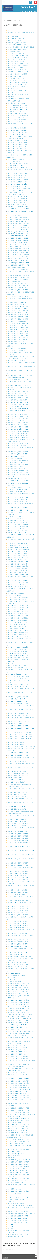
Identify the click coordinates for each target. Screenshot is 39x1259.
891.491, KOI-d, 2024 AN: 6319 (17, 385)
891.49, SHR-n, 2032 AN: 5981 (16, 182)
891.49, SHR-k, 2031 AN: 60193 (17, 180)
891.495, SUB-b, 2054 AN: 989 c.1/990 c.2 (20, 956)
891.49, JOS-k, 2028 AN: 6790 (16, 120)
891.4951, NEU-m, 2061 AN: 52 (17, 1056)
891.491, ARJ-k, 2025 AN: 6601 (16, 284)
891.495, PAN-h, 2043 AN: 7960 (17, 832)
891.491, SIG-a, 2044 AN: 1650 (16, 456)
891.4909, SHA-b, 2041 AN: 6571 (17, 279)
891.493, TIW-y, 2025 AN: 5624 (16, 620)
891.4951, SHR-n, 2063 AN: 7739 (17, 1098)
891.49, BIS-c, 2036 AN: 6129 (16, 111)
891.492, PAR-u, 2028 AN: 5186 (17, 527)
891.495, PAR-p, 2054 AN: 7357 (17, 863)
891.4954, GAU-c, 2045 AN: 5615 (17, 1166)
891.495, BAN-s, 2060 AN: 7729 (17, 684)
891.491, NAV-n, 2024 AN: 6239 (17, 396)
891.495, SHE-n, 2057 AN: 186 (16, 934)
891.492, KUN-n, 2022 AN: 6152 (17, 510)
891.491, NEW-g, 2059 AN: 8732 (17, 402)
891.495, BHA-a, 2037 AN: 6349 (17, 686)
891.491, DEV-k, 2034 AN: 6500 (17, 323)
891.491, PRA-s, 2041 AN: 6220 (17, 423)
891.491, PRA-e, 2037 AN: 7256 (17, 419)
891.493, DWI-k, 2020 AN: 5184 (17, 566)
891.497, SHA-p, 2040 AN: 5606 (17, 1220)
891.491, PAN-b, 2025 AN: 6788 (17, 406)
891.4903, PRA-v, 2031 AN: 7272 (17, 244)
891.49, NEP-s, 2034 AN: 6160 (16, 132)
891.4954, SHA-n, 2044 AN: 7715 (17, 1179)
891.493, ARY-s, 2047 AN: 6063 (17, 551)
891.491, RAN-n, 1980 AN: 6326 (17, 429)
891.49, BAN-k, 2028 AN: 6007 (16, 105)
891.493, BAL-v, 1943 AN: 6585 (17, 556)
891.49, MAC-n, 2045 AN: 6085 (16, 128)
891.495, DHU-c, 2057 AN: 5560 (17, 774)
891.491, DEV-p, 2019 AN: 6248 (17, 336)
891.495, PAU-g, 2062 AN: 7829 (17, 871)
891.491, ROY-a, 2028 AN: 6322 (17, 435)
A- (3, 1257)
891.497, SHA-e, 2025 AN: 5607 (17, 1218)
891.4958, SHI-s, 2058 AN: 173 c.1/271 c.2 (20, 1214)
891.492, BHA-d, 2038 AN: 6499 (17, 500)
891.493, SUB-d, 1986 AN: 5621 (17, 612)
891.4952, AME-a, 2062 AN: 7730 (17, 1108)
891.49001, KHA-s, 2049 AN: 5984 (18, 209)
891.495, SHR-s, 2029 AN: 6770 (17, 944)
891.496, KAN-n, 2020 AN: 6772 (17, 1216)
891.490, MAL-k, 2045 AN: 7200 (17, 207)
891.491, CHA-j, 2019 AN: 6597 (17, 313)
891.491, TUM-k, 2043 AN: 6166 (17, 470)
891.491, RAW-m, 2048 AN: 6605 (17, 431)
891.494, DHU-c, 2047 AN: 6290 (17, 632)
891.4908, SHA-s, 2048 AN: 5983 (17, 259)
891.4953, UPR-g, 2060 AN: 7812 (17, 1149)
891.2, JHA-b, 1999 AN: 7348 (16, 43)
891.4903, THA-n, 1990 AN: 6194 (17, 250)
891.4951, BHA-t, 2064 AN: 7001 (17, 994)
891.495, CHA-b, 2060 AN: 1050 (17, 755)
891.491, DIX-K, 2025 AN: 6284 (16, 350)
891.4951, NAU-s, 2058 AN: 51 (16, 1048)
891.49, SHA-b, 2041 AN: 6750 (16, 176)
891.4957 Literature (13, 1193)
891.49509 (10, 979)
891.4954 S (10, 1158)
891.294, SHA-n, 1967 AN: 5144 (17, 76)
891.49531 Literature (13, 1152)
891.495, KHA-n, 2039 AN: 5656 (17, 819)
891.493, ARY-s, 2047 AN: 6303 (17, 554)
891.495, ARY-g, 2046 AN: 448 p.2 (17, 676)
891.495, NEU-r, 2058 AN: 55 (16, 826)
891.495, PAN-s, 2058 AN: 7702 (17, 834)
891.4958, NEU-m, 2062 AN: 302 (17, 1212)
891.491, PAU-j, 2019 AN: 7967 (16, 414)
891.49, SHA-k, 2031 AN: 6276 (16, 178)
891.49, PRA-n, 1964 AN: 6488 (16, 145)
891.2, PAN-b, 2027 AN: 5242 (16, 49)
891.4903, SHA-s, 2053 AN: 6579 (17, 246)
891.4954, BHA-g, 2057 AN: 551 (17, 1164)
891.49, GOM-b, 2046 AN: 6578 (17, 115)
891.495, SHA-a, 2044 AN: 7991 (17, 907)
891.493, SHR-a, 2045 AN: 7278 (17, 608)
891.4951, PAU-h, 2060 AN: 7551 (17, 1079)
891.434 (9, 93)
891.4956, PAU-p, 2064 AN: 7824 (17, 1191)
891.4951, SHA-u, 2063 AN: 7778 (17, 1095)
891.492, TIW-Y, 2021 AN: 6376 (17, 545)
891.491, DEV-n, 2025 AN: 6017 (17, 331)
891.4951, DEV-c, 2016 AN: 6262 (17, 1010)
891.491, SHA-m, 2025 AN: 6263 (17, 446)
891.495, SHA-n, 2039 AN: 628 (16, 921)
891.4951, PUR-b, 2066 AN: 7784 (17, 1083)
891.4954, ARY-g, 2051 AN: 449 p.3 (18, 1160)
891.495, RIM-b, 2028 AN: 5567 (17, 894)
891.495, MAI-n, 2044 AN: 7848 (17, 823)
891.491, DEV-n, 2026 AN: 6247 (17, 333)
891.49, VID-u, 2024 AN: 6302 (16, 205)
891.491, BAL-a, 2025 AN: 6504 (17, 290)
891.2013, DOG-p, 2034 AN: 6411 (17, 55)
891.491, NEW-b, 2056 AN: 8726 (17, 400)
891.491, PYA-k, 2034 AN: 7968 (17, 425)
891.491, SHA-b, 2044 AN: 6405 (17, 443)
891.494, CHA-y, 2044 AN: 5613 (17, 630)
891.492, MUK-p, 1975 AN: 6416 (17, 522)
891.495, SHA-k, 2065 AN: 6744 (17, 915)
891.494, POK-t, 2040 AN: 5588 (17, 647)
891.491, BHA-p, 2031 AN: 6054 (17, 306)
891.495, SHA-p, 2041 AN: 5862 (17, 925)
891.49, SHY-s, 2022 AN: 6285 (16, 184)
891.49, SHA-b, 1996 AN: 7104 (16, 174)
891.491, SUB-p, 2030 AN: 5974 (17, 458)
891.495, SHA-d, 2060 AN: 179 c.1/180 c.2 (20, 913)
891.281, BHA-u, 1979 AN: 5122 (17, 61)
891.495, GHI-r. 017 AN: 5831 (16, 794)
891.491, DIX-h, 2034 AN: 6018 (16, 348)
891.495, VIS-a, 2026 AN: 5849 (16, 967)
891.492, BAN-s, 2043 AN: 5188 (17, 497)
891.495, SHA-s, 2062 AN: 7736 (17, 927)
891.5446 (10, 1224)
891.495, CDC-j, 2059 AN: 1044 (17, 715)
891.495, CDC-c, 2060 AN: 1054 (17, 701)
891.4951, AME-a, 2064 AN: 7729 (17, 983)
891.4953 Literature (13, 1122)
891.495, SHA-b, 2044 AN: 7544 (17, 911)
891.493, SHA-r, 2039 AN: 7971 (17, 599)
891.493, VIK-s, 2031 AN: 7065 (16, 622)
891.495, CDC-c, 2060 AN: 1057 (17, 703)
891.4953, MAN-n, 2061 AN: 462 (17, 1133)
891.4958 (10, 1195)
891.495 (9, 664)
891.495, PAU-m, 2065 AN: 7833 (17, 873)
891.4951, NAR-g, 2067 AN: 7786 (17, 1046)
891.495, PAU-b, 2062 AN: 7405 (17, 865)
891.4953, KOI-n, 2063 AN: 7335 (17, 1131)
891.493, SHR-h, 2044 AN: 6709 (17, 610)
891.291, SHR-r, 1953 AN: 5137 (17, 66)
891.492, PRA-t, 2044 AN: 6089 (16, 531)
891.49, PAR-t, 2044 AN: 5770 (16, 140)
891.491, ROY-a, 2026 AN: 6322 (17, 433)
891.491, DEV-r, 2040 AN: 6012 (17, 338)
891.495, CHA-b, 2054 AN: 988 (16, 742)
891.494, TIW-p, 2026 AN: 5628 (17, 657)
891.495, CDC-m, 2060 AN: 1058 (17, 722)
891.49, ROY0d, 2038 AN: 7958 (17, 163)
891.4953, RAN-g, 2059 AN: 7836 (17, 1141)
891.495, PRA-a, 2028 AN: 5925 (17, 880)
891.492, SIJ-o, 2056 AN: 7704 (16, 543)
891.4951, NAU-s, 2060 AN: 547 (17, 1050)
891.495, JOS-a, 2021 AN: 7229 (16, 807)
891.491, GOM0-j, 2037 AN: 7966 (17, 379)
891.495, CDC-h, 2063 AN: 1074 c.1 (18, 713)
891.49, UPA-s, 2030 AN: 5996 (16, 201)
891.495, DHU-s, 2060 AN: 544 (16, 778)
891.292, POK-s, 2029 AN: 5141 (17, 72)
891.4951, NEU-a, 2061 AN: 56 (16, 1052)
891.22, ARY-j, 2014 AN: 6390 (16, 59)
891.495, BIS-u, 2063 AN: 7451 (16, 699)
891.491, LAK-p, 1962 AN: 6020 (17, 392)
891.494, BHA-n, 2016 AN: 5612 (17, 628)
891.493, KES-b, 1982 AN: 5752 (17, 568)
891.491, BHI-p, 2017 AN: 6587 (17, 309)
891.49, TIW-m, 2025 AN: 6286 (16, 196)
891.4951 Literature (13, 981)
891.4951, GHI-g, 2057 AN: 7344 (17, 1025)
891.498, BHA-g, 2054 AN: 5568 (17, 1222)
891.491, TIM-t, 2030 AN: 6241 (16, 462)
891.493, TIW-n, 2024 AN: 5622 (17, 618)
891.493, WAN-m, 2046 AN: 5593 (17, 624)
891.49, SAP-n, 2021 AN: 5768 (16, 165)
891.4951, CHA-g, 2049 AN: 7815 (17, 1000)
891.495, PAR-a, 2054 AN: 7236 (17, 840)
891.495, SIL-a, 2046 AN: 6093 (16, 946)
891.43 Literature (12, 88)
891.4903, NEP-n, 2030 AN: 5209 (17, 238)
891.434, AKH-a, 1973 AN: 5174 (17, 95)
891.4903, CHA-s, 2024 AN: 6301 (17, 225)
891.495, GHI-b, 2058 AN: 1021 (17, 792)
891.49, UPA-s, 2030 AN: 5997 (16, 203)
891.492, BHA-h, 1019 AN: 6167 (17, 502)
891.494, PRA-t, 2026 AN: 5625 (16, 649)
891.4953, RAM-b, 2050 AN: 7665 (17, 1139)
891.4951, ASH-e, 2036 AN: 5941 (17, 987)
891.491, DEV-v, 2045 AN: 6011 (17, 340)
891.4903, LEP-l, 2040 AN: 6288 (17, 236)
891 (8, 30)
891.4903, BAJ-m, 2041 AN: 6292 (17, 217)
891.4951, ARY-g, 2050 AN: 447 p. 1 (18, 985)
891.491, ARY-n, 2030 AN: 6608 (17, 286)
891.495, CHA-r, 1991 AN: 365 (16, 761)
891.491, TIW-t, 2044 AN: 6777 (16, 468)
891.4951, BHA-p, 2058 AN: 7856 (17, 992)
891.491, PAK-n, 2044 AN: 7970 (17, 404)
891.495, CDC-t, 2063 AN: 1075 (17, 726)
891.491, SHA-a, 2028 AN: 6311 (17, 437)
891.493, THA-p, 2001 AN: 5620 (17, 614)
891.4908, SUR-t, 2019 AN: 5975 (17, 261)
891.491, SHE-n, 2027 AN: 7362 (17, 452)
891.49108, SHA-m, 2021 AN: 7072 (18, 487)
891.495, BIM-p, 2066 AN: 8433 (17, 697)
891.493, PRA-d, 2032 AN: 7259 (17, 585)
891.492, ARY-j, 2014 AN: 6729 (16, 491)
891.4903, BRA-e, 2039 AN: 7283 (17, 223)
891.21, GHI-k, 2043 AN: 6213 (16, 57)
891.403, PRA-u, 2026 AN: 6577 (17, 82)
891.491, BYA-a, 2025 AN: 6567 (17, 311)
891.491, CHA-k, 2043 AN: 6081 (17, 315)
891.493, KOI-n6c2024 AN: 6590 (17, 570)
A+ (7, 1257)
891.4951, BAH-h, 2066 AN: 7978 (17, 990)
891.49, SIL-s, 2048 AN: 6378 (16, 186)
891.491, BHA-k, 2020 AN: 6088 (17, 302)
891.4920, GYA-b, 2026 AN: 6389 (17, 549)
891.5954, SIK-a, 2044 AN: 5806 (17, 1235)
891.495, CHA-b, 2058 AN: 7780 (17, 753)
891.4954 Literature (13, 1156)
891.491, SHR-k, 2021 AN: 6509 (17, 454)
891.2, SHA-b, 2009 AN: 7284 (16, 51)
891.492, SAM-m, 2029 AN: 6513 (17, 533)
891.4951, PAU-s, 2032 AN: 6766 (17, 1081)
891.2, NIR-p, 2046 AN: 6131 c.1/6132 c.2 (20, 47)
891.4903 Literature (13, 215)
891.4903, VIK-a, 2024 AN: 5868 (17, 252)
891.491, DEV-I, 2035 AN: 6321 (16, 321)
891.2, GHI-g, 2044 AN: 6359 (16, 41)
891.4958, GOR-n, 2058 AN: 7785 (17, 1197)
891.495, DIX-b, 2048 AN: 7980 (16, 782)
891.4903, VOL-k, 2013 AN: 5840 (17, 255)
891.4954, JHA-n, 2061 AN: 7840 (17, 1170)
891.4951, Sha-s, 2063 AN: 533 (16, 1093)
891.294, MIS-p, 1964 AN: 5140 (17, 74)
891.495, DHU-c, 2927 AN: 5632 (17, 776)
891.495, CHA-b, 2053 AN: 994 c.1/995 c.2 (20, 734)
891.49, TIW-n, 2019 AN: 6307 (16, 198)
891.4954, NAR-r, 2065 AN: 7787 (17, 1172)
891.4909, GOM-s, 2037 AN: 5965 (17, 269)
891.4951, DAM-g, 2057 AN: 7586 (17, 1008)
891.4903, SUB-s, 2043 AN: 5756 (17, 248)
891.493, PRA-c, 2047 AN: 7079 (17, 583)
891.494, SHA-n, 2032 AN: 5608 (17, 653)
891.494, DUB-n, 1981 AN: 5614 (17, 635)
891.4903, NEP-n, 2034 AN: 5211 (17, 240)
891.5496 (10, 1228)
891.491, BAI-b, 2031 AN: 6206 (16, 288)
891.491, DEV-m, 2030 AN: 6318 (17, 329)
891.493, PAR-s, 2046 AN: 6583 (17, 581)
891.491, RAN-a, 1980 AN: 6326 (17, 427)
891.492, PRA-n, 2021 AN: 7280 (17, 529)
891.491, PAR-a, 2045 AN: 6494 (17, 408)
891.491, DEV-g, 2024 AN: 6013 (17, 319)
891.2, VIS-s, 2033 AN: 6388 (15, 53)
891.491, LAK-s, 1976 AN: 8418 (17, 394)
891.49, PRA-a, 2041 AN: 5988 (16, 142)
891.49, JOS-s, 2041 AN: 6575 (16, 122)
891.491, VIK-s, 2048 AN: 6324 (16, 479)
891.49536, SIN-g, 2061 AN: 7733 (17, 1154)
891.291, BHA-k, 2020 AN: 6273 (17, 64)
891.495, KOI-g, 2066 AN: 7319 (16, 821)
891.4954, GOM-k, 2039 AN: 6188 (17, 1168)
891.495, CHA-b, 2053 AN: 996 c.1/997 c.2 (20, 736)
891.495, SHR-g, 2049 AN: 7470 (17, 940)
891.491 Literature (13, 282)
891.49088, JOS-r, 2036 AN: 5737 (17, 263)
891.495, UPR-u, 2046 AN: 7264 (17, 965)
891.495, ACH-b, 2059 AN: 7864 (17, 668)
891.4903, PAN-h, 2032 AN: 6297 (17, 242)
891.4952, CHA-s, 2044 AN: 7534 (17, 1112)
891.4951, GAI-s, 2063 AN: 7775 (17, 1023)
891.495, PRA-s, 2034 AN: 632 (16, 890)
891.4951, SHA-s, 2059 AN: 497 (17, 1091)
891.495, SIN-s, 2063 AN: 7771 (16, 954)
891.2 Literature (12, 37)
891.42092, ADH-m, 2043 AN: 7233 (18, 86)
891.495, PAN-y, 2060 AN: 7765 (17, 836)
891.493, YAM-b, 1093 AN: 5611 (17, 626)
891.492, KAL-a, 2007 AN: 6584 (17, 508)
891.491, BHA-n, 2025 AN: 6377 (17, 304)
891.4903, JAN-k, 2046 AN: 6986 (17, 232)
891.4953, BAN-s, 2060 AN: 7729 (17, 1125)
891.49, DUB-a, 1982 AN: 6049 (16, 113)
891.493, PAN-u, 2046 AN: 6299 (17, 574)
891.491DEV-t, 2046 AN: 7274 (16, 489)
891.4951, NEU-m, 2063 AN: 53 (17, 1058)
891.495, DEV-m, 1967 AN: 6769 (17, 772)
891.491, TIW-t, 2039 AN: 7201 (16, 466)
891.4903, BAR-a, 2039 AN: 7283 (17, 219)
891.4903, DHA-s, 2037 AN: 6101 (17, 228)
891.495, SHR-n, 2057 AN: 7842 (17, 942)
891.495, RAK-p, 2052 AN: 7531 (17, 892)
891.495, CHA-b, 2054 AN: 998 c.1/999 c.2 (20, 747)
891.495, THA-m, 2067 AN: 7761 (17, 963)
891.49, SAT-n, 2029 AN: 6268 (16, 167)
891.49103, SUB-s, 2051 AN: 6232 (18, 481)
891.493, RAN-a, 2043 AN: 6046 (17, 587)
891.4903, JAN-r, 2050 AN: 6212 (17, 234)
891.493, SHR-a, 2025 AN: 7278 (17, 605)
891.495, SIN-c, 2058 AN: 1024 (16, 952)
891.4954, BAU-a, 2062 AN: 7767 (17, 1162)
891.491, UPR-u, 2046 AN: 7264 (17, 473)
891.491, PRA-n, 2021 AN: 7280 (17, 421)
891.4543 (10, 97)
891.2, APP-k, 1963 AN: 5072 (16, 39)
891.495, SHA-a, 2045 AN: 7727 (17, 909)
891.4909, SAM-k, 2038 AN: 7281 (17, 277)
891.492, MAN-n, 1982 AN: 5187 (17, 520)
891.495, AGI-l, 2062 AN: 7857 (16, 674)
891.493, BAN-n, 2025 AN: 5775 (17, 558)
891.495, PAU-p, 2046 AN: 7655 (17, 875)
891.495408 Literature (14, 1189)
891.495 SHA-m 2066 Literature (17, 666)
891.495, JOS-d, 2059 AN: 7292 (16, 809)
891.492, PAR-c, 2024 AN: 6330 (17, 524)
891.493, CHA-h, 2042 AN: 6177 (17, 562)
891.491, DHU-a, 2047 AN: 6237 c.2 (18, 342)
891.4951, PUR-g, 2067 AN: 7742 (17, 1085)
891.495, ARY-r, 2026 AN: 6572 (16, 678)
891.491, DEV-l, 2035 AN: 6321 (16, 325)
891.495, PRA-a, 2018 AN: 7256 (17, 877)
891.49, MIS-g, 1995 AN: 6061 (16, 130)
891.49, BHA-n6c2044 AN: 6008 (17, 109)
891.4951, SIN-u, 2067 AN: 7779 (17, 1104)
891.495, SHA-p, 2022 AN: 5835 (17, 923)
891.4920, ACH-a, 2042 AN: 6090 (17, 547)
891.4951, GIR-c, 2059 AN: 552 (16, 1027)
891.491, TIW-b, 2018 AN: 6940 (17, 464)
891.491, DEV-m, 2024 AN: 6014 (17, 327)
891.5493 (10, 1226)
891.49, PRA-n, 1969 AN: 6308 (16, 149)
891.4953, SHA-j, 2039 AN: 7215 (17, 1143)
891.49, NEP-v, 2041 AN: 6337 (16, 134)
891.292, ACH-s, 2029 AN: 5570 (17, 70)
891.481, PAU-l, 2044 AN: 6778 (16, 103)
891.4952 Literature (13, 1106)
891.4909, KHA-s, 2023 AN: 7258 (17, 275)
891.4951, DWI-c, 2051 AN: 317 (17, 1021)
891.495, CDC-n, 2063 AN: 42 (16, 724)
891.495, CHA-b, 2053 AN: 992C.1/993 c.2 (20, 732)
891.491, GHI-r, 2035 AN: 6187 (16, 360)
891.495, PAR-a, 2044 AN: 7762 (17, 838)
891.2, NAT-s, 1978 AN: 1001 (16, 45)
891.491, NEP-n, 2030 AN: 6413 (17, 398)
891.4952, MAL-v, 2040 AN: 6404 (17, 1118)
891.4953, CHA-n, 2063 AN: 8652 (17, 1127)
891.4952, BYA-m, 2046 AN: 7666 (17, 1110)
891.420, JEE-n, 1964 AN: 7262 (16, 84)
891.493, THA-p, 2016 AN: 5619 (17, 616)
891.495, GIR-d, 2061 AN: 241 (16, 796)
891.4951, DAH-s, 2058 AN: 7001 (17, 1002)
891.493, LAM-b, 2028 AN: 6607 (17, 572)
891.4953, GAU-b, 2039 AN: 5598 (17, 1129)
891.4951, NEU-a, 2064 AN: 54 (16, 1054)
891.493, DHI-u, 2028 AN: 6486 (17, 564)
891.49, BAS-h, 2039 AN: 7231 (16, 107)
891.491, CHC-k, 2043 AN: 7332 (17, 317)
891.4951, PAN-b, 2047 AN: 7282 (17, 1073)
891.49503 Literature (13, 973)
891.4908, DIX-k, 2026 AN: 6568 (17, 257)
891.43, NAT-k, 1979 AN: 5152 (16, 91)
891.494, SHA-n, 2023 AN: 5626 (17, 651)
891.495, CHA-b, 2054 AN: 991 (16, 745)
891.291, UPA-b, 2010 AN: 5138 (17, 68)
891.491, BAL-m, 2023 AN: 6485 (17, 296)
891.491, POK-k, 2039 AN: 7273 (17, 417)
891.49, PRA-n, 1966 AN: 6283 (16, 147)
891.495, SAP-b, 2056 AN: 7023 (17, 900)
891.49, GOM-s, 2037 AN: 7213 (17, 118)
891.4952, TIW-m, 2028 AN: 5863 (17, 1120)
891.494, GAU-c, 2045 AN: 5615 (17, 637)
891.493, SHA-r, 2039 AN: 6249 (17, 597)
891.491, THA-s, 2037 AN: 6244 (17, 460)
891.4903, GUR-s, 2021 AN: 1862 (17, 230)
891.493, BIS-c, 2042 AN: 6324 (16, 560)
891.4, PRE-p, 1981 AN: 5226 (16, 80)
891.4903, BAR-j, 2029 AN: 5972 (17, 221)
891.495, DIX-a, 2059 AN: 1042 (16, 780)
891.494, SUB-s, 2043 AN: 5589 (17, 655)
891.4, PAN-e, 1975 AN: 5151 (16, 78)
